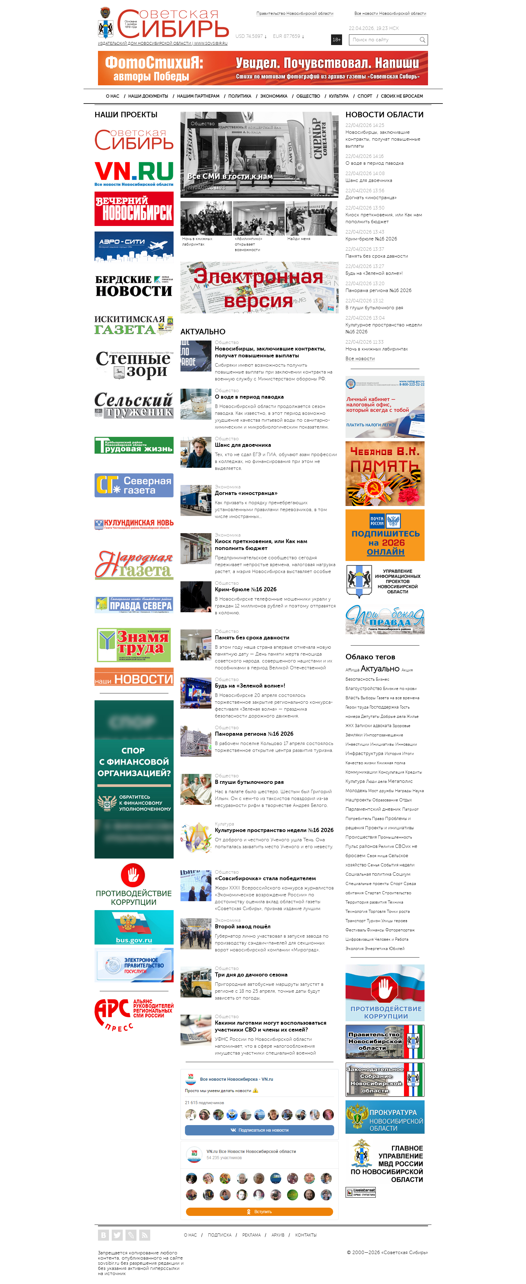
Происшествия (361, 837)
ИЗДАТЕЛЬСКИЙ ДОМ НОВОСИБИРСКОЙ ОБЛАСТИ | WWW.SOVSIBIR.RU (166, 24)
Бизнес (382, 679)
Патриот (410, 809)
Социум (401, 874)
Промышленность (395, 837)
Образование (385, 800)
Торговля (377, 911)
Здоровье (401, 725)
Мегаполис (400, 781)
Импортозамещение (383, 735)
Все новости (360, 359)
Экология (355, 948)
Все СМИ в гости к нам (230, 176)
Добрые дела (393, 716)
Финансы (375, 930)
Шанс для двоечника (243, 445)
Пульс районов (361, 846)
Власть (353, 697)
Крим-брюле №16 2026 (246, 589)
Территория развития (366, 902)
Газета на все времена (398, 698)
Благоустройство (364, 688)
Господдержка (384, 707)
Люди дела (376, 781)
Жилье (413, 716)
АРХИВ (278, 1235)
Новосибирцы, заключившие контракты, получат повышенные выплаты (383, 139)
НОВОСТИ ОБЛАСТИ (385, 114)
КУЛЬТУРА (339, 96)
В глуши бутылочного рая (249, 782)
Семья (374, 865)
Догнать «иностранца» (246, 493)
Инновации (406, 744)
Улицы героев (394, 920)
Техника (395, 902)
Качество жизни (361, 762)
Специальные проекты (367, 883)
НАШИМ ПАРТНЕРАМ (198, 96)
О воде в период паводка (249, 397)
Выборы (368, 698)
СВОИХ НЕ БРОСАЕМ (402, 96)
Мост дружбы (381, 791)
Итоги (408, 753)
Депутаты (370, 716)
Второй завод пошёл (243, 927)
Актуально (380, 668)
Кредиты (413, 772)
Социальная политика (369, 874)
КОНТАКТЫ (306, 1235)
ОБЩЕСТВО (308, 96)
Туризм (373, 920)
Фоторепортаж (400, 930)
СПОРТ (365, 96)
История (393, 753)
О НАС (112, 96)
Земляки (354, 734)
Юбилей (397, 948)
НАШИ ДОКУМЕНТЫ (148, 96)
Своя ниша (377, 856)
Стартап (373, 893)
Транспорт (356, 920)
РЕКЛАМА (251, 1235)
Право (378, 818)
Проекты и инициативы (389, 828)
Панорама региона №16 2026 (254, 734)
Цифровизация (360, 939)
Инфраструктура (364, 753)
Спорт (396, 883)
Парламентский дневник (373, 809)
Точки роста (398, 911)
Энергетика (376, 949)
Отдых (405, 800)
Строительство (396, 893)
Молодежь (356, 790)
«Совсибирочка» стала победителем (265, 878)
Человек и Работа (391, 939)
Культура (355, 781)
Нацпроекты (358, 800)
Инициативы (382, 744)
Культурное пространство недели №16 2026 (274, 830)
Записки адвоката (373, 725)
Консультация (391, 772)
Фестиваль (356, 930)
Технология (357, 911)
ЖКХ (350, 725)
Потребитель (358, 818)
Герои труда (357, 707)
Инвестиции (357, 744)
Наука (418, 790)
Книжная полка (391, 762)
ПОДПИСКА (219, 1235)
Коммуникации (361, 772)
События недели (398, 865)
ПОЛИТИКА (239, 96)
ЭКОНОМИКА (273, 96)
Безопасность (360, 679)
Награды (403, 790)
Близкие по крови (400, 689)
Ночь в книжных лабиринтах (377, 349)
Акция (407, 670)
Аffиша (353, 670)
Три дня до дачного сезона (251, 975)
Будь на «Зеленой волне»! (250, 686)
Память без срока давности (252, 638)
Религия (386, 846)
